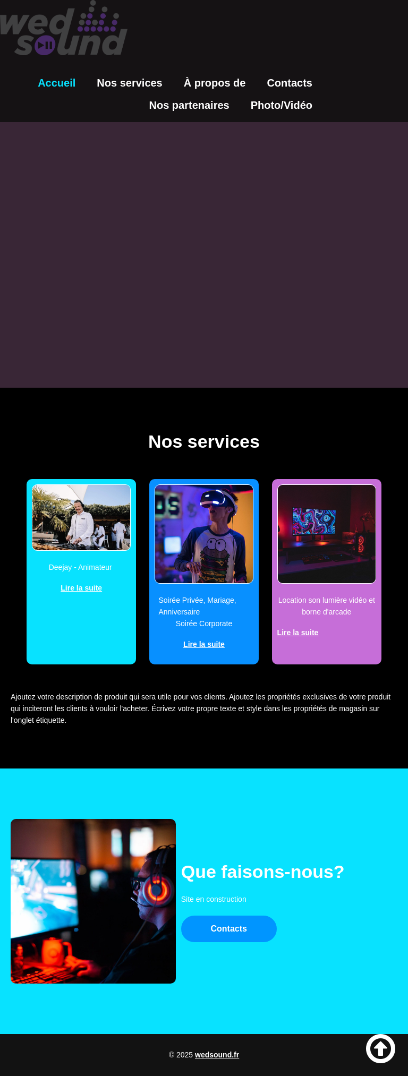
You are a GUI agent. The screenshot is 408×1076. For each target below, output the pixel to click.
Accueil (56, 83)
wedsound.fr (217, 1055)
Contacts (289, 83)
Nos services (129, 83)
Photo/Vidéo (281, 105)
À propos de (215, 83)
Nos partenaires (189, 105)
